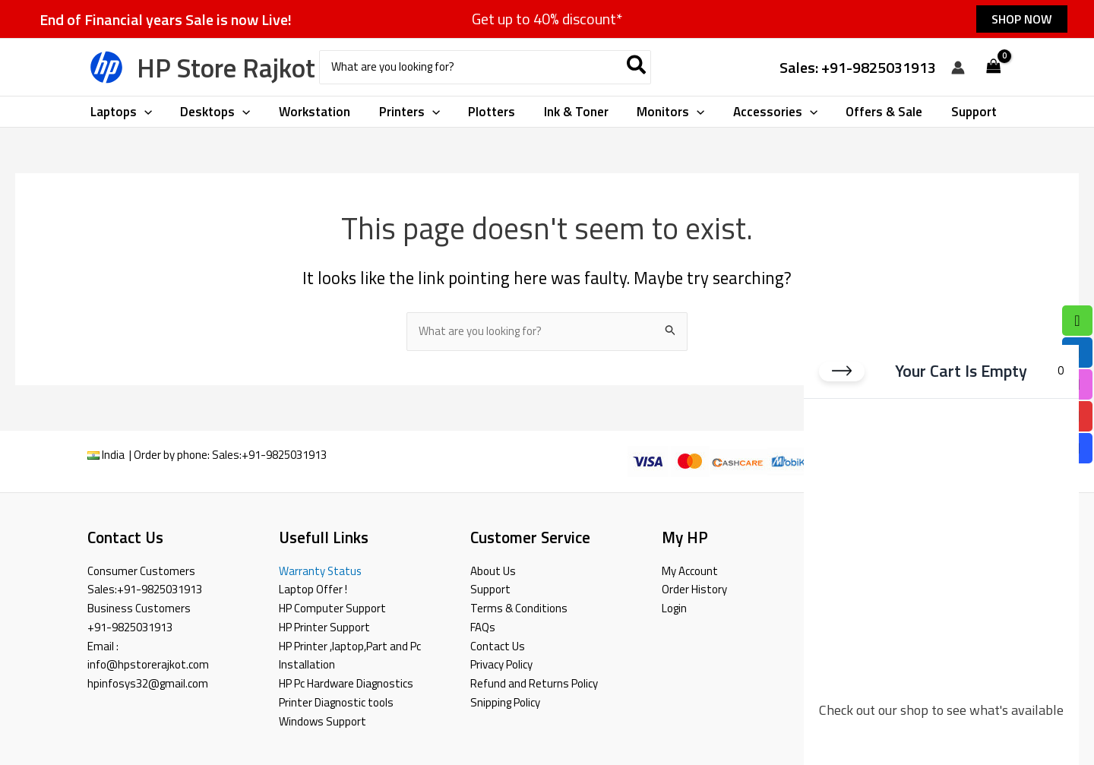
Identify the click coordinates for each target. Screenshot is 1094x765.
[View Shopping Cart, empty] (993, 67)
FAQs (482, 627)
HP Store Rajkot (226, 67)
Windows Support (322, 721)
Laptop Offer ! (313, 589)
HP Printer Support (324, 627)
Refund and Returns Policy (534, 683)
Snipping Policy (505, 702)
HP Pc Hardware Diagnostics (346, 683)
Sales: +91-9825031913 (857, 67)
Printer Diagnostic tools (336, 702)
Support (490, 589)
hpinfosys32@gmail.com (147, 683)
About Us (493, 571)
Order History (694, 589)
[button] (1021, 19)
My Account (690, 571)
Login (674, 608)
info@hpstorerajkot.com (148, 664)
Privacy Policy (501, 664)
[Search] (637, 67)
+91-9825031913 (284, 454)
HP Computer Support (332, 608)
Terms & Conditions (519, 608)
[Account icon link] (958, 67)
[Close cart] (842, 371)
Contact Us (497, 646)
